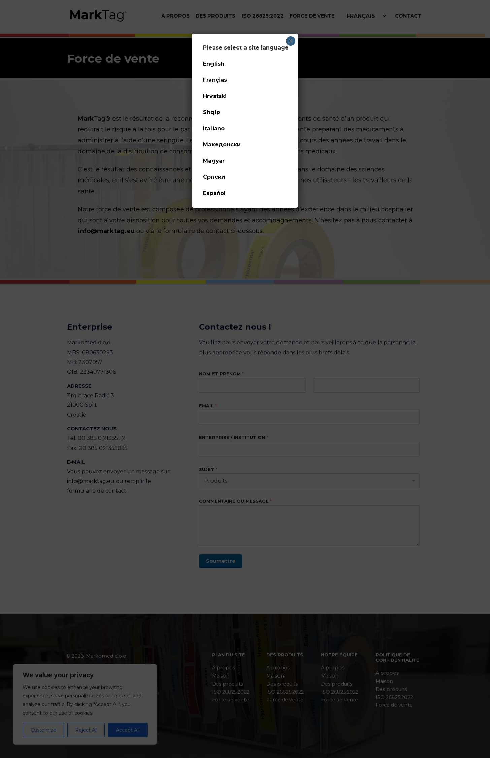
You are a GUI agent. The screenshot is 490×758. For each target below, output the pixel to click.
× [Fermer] (290, 41)
